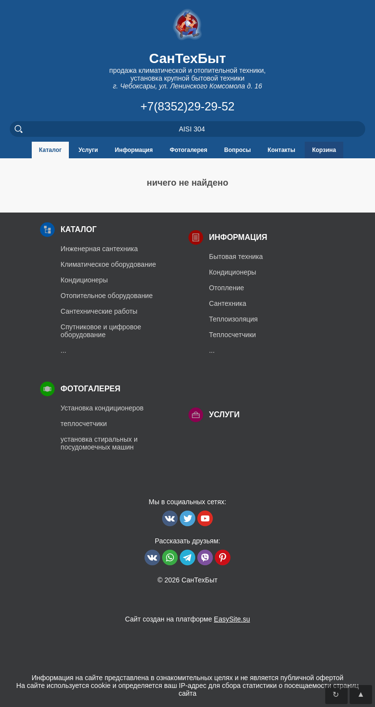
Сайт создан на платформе (187, 619)
